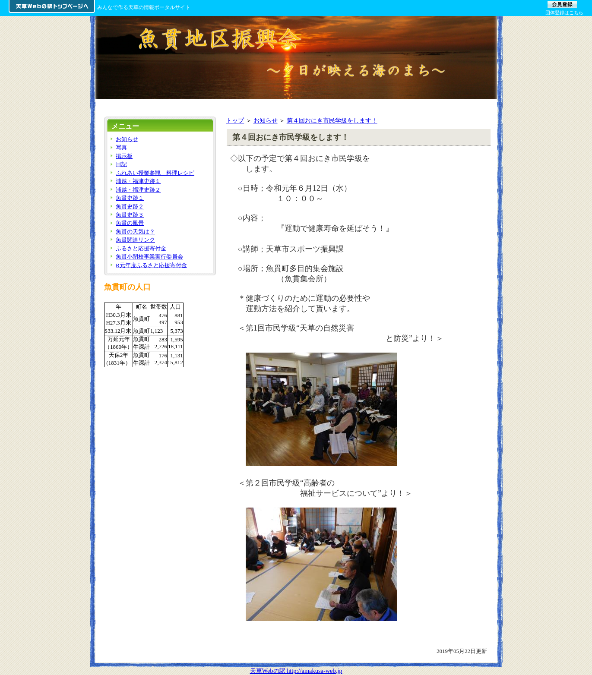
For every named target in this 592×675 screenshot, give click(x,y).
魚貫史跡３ (130, 214)
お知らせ (265, 120)
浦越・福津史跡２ (138, 189)
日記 (121, 164)
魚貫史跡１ (130, 198)
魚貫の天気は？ (135, 231)
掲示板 (124, 156)
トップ (235, 120)
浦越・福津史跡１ (138, 181)
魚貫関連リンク (135, 240)
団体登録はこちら (564, 12)
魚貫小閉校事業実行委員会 (149, 256)
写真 (121, 147)
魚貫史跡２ (130, 206)
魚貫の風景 (130, 223)
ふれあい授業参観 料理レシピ (155, 173)
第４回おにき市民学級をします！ (332, 120)
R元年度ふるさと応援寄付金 (151, 265)
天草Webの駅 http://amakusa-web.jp (296, 670)
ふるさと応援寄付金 (141, 248)
